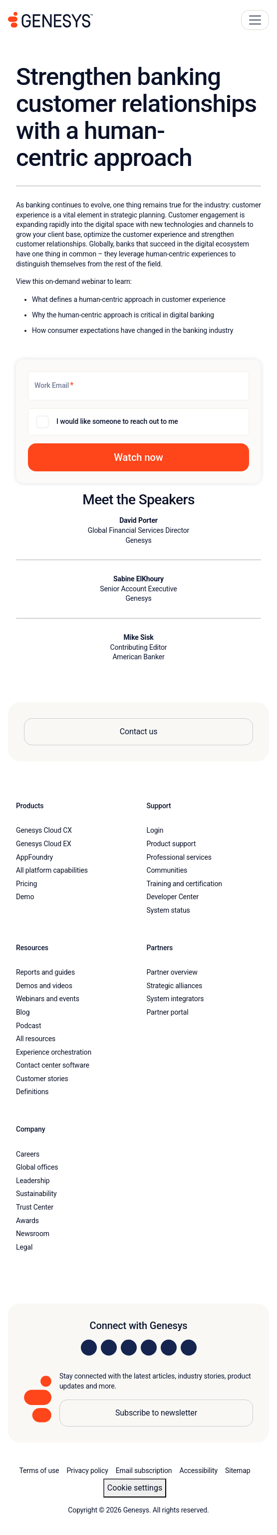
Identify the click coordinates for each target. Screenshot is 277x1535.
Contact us (139, 731)
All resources (35, 1039)
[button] (138, 457)
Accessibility (198, 1471)
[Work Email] (138, 385)
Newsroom (32, 1234)
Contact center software (52, 1065)
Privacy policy (87, 1471)
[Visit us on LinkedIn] (89, 1348)
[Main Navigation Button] (255, 20)
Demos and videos (44, 986)
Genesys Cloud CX (44, 830)
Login (155, 830)
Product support (171, 844)
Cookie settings (134, 1488)
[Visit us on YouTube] (169, 1348)
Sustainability (36, 1194)
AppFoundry (34, 857)
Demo (25, 897)
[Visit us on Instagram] (109, 1348)
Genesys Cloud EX (43, 844)
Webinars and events (47, 999)
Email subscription (144, 1471)
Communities (167, 870)
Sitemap (238, 1471)
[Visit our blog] (189, 1348)
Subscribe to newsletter (156, 1413)
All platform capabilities (52, 870)
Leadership (32, 1181)
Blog (22, 1012)
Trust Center (34, 1207)
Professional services (179, 857)
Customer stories (42, 1079)
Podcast (28, 1026)
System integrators (175, 999)
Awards (27, 1221)
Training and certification (184, 884)
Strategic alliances (175, 986)
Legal (24, 1247)
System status (168, 910)
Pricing (26, 884)
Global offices (37, 1167)
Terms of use (39, 1471)
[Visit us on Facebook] (149, 1348)
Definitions (32, 1092)
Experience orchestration (53, 1052)
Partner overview (172, 972)
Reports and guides (45, 972)
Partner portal (168, 1012)
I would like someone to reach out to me (117, 421)
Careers (27, 1154)
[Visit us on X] (129, 1348)
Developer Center (173, 897)
